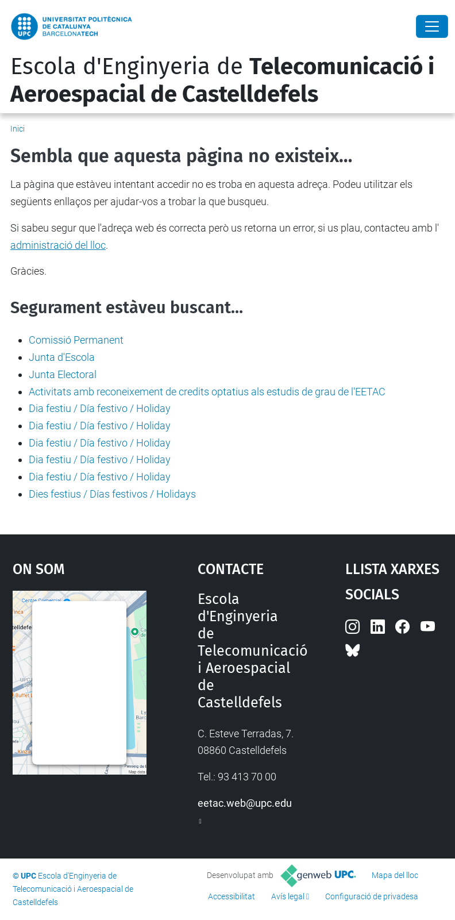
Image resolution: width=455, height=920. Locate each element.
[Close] (432, 26)
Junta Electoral (63, 374)
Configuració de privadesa (371, 896)
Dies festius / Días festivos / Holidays (112, 494)
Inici (17, 128)
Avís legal (287, 896)
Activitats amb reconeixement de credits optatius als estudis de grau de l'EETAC (207, 392)
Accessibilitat (231, 896)
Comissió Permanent (76, 340)
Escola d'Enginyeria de (222, 80)
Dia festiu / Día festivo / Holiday (100, 408)
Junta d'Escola (62, 357)
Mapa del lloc (395, 875)
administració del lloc (58, 245)
